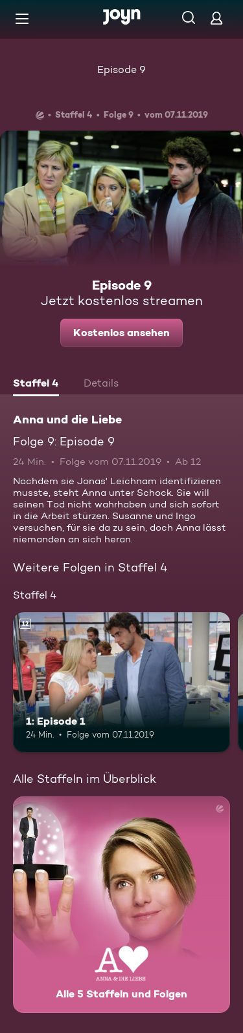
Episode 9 (121, 69)
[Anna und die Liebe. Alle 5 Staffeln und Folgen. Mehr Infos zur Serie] (121, 904)
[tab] (36, 384)
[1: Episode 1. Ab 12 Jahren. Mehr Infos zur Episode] (121, 682)
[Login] (216, 17)
